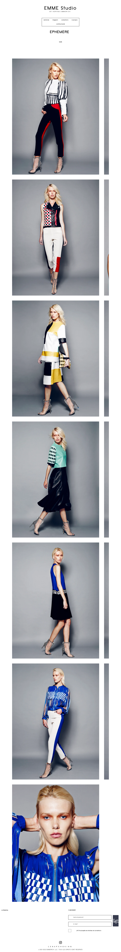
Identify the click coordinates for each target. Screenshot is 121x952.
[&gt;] (116, 920)
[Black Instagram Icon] (60, 942)
